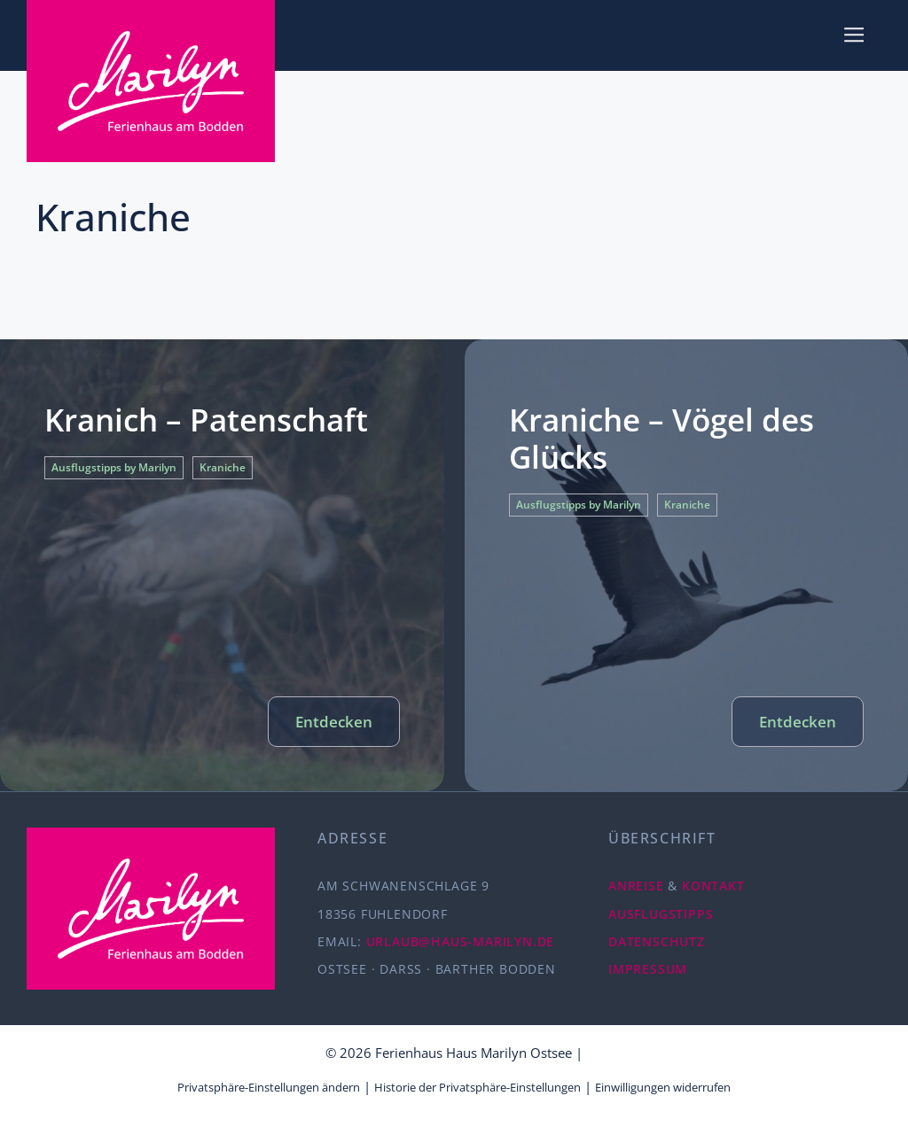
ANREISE (636, 885)
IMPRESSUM (647, 968)
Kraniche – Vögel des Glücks (661, 438)
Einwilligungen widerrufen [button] (663, 1087)
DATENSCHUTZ (656, 941)
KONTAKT (713, 885)
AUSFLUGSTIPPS (660, 913)
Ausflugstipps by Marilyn (113, 467)
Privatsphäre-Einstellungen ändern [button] (268, 1087)
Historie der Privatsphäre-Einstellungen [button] (477, 1087)
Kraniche (223, 467)
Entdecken (333, 721)
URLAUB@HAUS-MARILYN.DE (460, 941)
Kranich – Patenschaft (206, 419)
